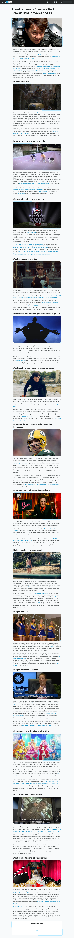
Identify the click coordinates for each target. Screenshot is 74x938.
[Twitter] (52, 2)
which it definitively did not (43, 254)
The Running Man (42, 191)
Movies (25, 2)
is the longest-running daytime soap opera (29, 70)
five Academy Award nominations (50, 302)
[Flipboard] (56, 2)
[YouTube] (49, 2)
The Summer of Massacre (41, 593)
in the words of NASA (54, 826)
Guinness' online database (49, 73)
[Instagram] (54, 2)
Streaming (35, 2)
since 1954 (38, 55)
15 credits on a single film (27, 416)
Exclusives (18, 2)
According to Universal (19, 906)
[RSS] (61, 2)
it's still (42, 68)
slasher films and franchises (31, 587)
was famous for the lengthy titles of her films (42, 113)
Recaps (42, 2)
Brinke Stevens (55, 597)
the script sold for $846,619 (32, 306)
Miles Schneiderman (17, 15)
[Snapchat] (59, 2)
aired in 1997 (29, 833)
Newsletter (68, 2)
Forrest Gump (21, 193)
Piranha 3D (53, 646)
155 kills (39, 602)
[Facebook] (47, 2)
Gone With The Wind (49, 68)
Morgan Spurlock (31, 232)
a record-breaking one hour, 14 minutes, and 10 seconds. (34, 183)
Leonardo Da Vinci (20, 360)
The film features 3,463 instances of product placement (28, 244)
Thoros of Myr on (48, 529)
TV (29, 2)
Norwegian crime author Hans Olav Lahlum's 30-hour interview (39, 725)
